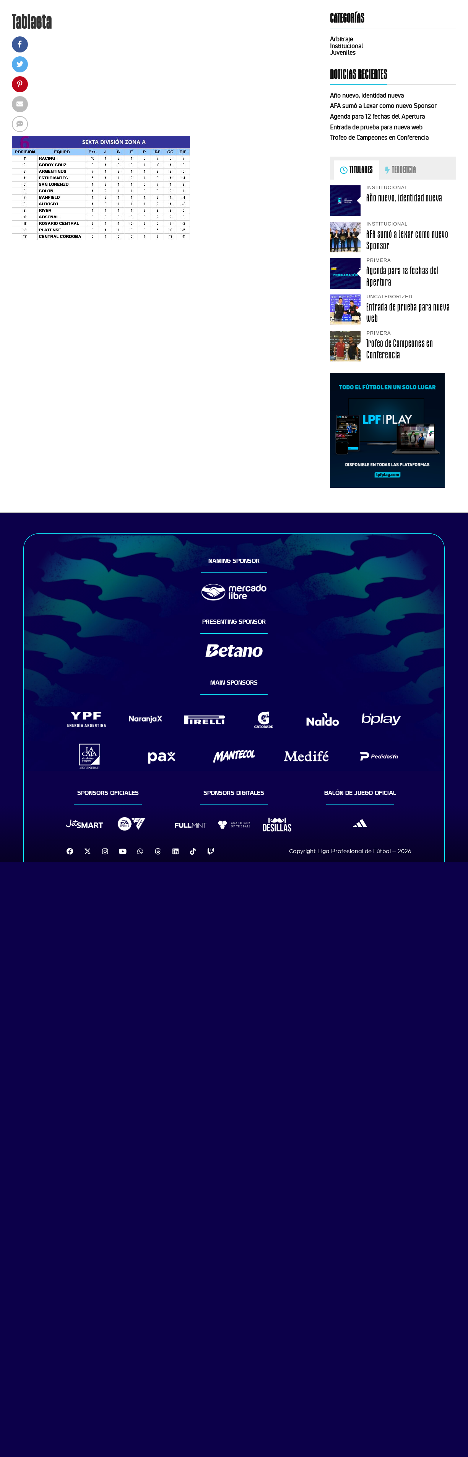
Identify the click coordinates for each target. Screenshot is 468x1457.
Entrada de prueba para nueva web (376, 127)
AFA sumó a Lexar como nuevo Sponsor (383, 106)
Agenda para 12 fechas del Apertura (377, 116)
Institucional (346, 46)
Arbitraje (341, 39)
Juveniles (343, 52)
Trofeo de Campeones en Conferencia (379, 137)
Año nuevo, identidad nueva (367, 95)
